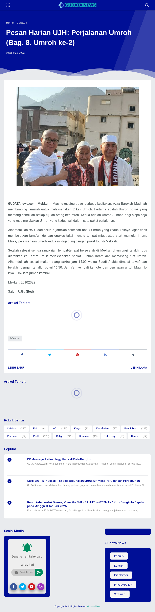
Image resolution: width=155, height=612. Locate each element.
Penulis (119, 556)
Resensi (84, 436)
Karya (77, 428)
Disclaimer (121, 575)
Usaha (134, 436)
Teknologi (109, 436)
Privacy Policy (123, 584)
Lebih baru (16, 367)
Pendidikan (130, 428)
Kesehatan (102, 428)
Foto (35, 428)
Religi (59, 436)
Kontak (118, 565)
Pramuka (12, 436)
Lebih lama (139, 367)
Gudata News (93, 606)
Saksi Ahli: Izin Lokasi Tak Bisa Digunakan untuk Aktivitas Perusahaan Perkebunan (83, 481)
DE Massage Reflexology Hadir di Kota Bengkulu (60, 459)
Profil (36, 436)
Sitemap (119, 594)
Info (54, 428)
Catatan (15, 338)
